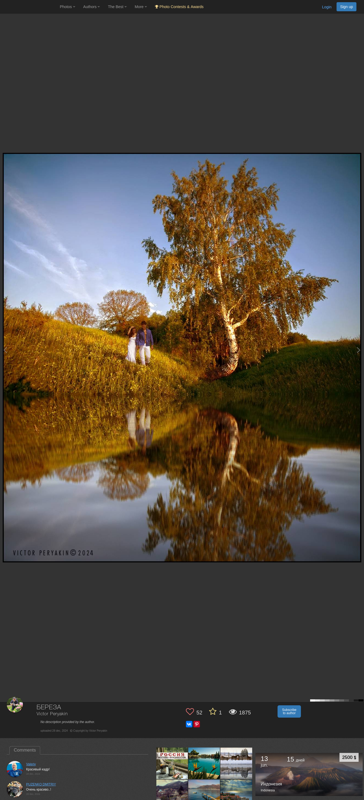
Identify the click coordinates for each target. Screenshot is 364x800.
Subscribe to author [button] (289, 711)
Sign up (346, 7)
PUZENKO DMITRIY (41, 784)
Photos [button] (67, 7)
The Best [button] (117, 7)
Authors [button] (91, 7)
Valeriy (31, 764)
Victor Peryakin (52, 714)
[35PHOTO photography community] (29, 7)
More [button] (141, 7)
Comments (25, 750)
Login (326, 7)
